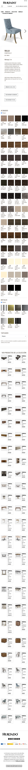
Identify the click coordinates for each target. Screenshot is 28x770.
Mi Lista (17, 6)
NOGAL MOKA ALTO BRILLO (3, 188)
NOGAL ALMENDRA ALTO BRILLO (10, 150)
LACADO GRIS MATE (10, 280)
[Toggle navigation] (2, 6)
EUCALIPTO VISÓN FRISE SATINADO (17, 188)
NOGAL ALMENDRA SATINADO (3, 150)
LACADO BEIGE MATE (24, 267)
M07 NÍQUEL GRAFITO (17, 326)
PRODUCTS (7, 11)
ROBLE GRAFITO (9, 137)
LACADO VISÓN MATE (24, 280)
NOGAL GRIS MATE (24, 163)
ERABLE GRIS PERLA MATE (17, 254)
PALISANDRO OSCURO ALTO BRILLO (10, 254)
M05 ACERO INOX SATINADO (3, 326)
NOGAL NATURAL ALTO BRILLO (24, 150)
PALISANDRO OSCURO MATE (24, 241)
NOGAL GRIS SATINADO (3, 176)
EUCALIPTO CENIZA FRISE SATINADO (3, 214)
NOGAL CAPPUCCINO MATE (3, 163)
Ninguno (4, 113)
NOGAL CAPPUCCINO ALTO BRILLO (17, 163)
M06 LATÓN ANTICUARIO (10, 326)
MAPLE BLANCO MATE (17, 214)
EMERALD (20, 11)
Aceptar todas (10, 765)
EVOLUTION (14, 11)
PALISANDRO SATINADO (10, 240)
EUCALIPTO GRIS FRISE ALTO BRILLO (17, 201)
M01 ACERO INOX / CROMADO (3, 313)
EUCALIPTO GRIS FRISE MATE (3, 201)
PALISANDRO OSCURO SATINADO (3, 254)
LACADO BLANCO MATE (10, 267)
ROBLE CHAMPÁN (2, 137)
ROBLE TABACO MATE (10, 124)
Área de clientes (23, 6)
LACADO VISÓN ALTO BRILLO (3, 293)
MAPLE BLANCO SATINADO (23, 214)
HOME (2, 11)
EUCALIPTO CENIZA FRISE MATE (24, 201)
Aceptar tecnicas (17, 765)
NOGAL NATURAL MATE (16, 150)
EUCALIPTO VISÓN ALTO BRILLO (24, 188)
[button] (25, 31)
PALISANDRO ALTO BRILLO (17, 240)
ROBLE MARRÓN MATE (16, 124)
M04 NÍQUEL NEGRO (24, 313)
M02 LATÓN (10, 312)
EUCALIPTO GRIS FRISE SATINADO (10, 201)
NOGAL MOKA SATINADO (24, 176)
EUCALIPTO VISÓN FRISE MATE (10, 188)
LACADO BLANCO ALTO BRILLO (17, 267)
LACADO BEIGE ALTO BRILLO (3, 280)
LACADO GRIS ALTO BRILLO (17, 280)
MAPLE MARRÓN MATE (9, 228)
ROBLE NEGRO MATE (24, 124)
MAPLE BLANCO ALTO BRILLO (3, 228)
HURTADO (10, 2)
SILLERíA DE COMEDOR (7, 13)
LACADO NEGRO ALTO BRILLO (17, 293)
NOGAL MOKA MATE (17, 176)
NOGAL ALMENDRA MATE (24, 137)
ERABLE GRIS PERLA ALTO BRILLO (3, 267)
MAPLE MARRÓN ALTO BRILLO (24, 228)
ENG (26, 0)
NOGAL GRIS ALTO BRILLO (10, 176)
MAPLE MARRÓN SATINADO (17, 228)
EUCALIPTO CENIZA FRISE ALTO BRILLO (10, 214)
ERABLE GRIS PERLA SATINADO (24, 254)
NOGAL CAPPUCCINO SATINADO (10, 163)
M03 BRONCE (17, 312)
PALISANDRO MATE (3, 240)
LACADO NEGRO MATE (10, 293)
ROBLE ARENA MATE (3, 124)
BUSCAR (10, 6)
